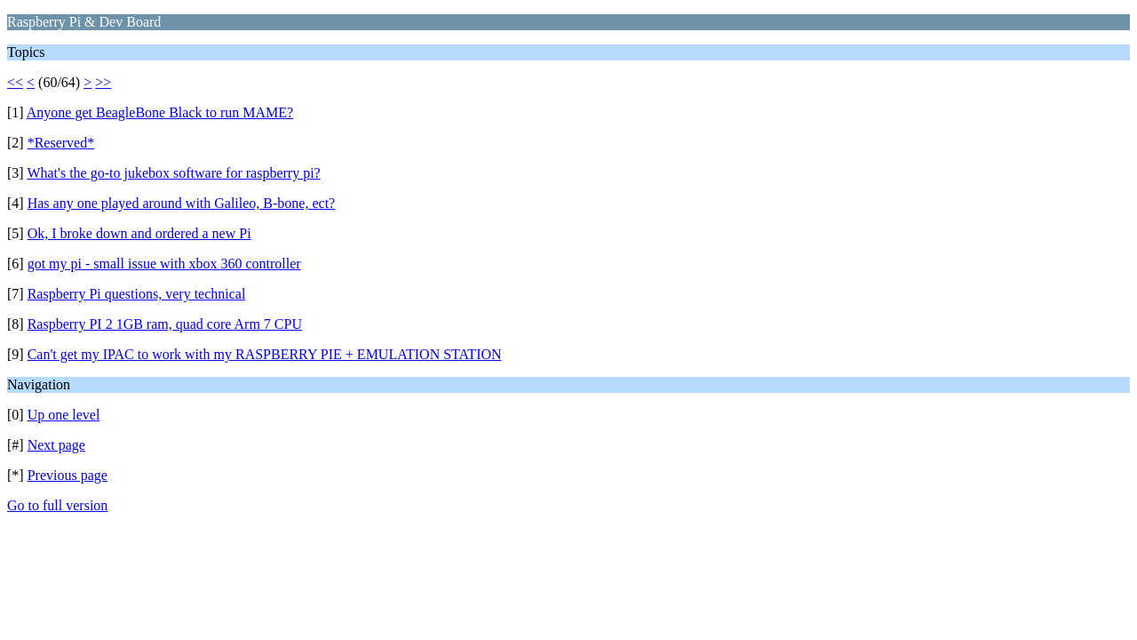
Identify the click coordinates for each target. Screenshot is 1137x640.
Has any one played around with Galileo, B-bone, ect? (182, 203)
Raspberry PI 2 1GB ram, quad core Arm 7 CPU (165, 324)
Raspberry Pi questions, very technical (137, 293)
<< (15, 82)
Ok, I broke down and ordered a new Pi (139, 233)
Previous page (67, 475)
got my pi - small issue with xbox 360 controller (164, 263)
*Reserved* (61, 142)
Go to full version (57, 505)
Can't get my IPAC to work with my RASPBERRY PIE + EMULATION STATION (265, 354)
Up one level (64, 414)
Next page (56, 444)
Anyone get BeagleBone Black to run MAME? (160, 112)
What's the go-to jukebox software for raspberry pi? (173, 172)
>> (103, 82)
